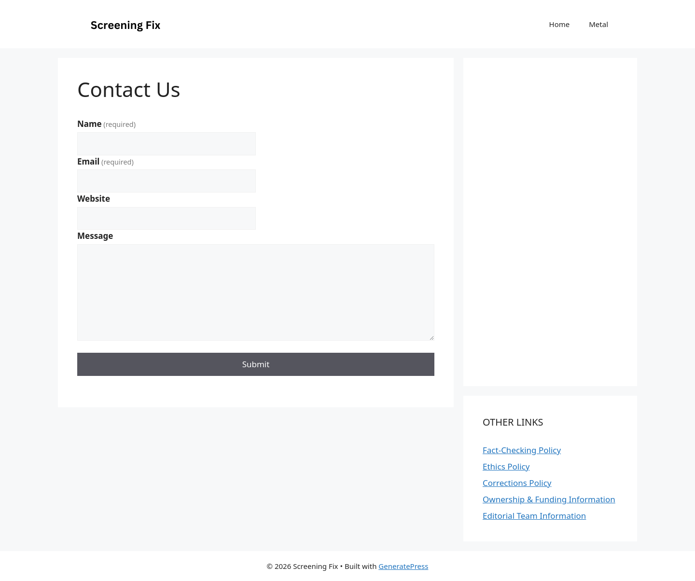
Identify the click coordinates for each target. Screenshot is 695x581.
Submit (256, 364)
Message (95, 235)
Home (559, 24)
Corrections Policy (517, 482)
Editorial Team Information (534, 515)
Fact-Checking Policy (522, 450)
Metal (598, 24)
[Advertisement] (347, 555)
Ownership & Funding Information (549, 499)
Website (93, 198)
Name (106, 123)
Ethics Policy (506, 466)
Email (105, 161)
